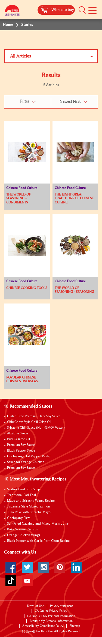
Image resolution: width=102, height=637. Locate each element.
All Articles (20, 56)
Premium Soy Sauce (21, 445)
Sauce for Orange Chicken (25, 462)
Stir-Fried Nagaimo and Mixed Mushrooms (38, 523)
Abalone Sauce (17, 433)
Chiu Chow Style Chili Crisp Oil (29, 422)
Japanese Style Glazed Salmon (28, 506)
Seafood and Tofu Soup (23, 489)
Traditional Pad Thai (21, 495)
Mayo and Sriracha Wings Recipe (31, 501)
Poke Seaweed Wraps (22, 529)
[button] (82, 10)
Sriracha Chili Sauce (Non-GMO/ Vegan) (36, 427)
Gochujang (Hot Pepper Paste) (29, 456)
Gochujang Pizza (18, 518)
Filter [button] (24, 101)
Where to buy (62, 10)
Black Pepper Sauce (21, 450)
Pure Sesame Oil (18, 439)
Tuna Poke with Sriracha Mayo (29, 512)
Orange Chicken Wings (23, 535)
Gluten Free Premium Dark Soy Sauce (33, 416)
